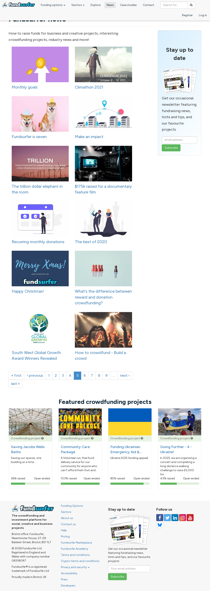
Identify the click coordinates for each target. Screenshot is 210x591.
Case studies (128, 5)
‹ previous (35, 375)
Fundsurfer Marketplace (76, 542)
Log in (203, 15)
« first (16, 375)
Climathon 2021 (89, 87)
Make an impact (89, 136)
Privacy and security (75, 567)
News (110, 5)
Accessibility (69, 573)
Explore (95, 5)
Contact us (68, 524)
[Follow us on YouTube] (190, 517)
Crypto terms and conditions (80, 561)
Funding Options (72, 506)
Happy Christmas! (28, 291)
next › (125, 375)
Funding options (53, 5)
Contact (148, 5)
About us (67, 518)
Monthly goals (25, 87)
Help (64, 530)
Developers (68, 585)
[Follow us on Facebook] (159, 517)
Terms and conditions (75, 555)
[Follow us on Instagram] (182, 517)
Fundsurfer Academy (74, 549)
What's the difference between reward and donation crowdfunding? (103, 297)
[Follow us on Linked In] (174, 517)
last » (15, 383)
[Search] (191, 5)
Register (187, 15)
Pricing (65, 536)
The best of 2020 (91, 241)
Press (64, 579)
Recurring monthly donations (38, 241)
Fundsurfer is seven (29, 136)
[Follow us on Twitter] (167, 517)
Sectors (77, 5)
